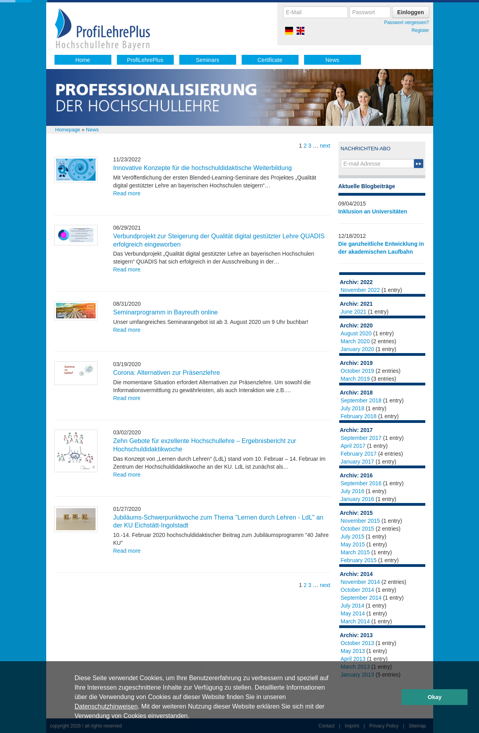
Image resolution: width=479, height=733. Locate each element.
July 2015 (352, 536)
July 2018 (352, 408)
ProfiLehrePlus (145, 60)
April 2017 (353, 446)
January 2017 (357, 461)
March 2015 (355, 552)
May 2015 (353, 544)
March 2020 (355, 341)
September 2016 (361, 483)
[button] (192, 717)
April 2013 (353, 659)
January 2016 (357, 499)
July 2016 (352, 491)
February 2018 (359, 416)
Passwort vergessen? (406, 22)
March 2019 (355, 379)
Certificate (269, 60)
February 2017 (359, 454)
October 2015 (357, 528)
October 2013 (357, 643)
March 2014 (355, 621)
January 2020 (357, 349)
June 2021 (353, 312)
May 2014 (353, 613)
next (325, 145)
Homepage (68, 130)
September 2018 (361, 400)
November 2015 (360, 521)
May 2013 (353, 651)
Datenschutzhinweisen (106, 706)
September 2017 (361, 438)
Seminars (207, 60)
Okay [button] (434, 697)
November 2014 (360, 582)
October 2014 (357, 590)
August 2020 (356, 333)
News (332, 60)
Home (82, 60)
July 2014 (352, 605)
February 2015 (359, 560)
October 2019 (357, 371)
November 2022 (360, 290)
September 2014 (361, 598)
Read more (127, 193)
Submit (418, 163)
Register (420, 30)
